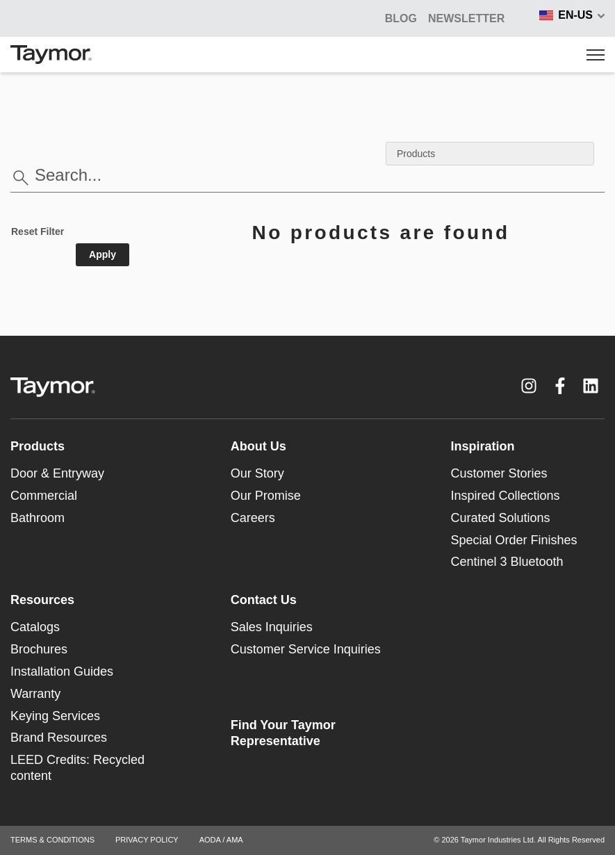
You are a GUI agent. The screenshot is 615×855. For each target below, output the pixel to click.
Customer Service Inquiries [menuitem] (306, 649)
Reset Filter (37, 231)
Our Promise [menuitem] (266, 496)
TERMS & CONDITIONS (52, 840)
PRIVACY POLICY (147, 840)
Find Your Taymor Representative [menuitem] (283, 733)
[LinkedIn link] (590, 385)
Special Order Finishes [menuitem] (513, 540)
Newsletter (466, 18)
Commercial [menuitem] (43, 496)
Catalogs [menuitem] (35, 627)
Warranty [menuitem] (35, 694)
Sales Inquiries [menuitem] (272, 627)
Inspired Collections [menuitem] (504, 496)
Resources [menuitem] (42, 600)
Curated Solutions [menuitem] (500, 518)
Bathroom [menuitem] (37, 518)
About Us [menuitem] (258, 446)
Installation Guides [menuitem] (61, 671)
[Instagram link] (528, 385)
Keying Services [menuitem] (55, 716)
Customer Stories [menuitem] (498, 473)
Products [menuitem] (37, 446)
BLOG (401, 18)
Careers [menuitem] (253, 518)
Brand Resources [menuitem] (58, 737)
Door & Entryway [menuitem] (57, 473)
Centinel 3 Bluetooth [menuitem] (506, 562)
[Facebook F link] (560, 385)
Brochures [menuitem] (38, 649)
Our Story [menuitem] (257, 473)
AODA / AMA (221, 840)
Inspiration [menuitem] (482, 446)
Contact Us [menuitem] (264, 600)
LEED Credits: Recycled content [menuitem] (77, 768)
